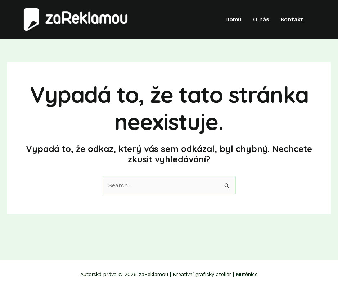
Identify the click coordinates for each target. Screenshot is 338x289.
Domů (233, 19)
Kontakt (292, 19)
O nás (261, 19)
